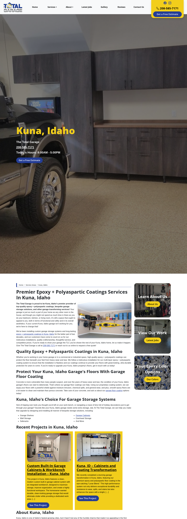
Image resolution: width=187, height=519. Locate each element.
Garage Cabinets (83, 415)
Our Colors (152, 379)
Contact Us (139, 7)
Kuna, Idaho (42, 285)
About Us (153, 304)
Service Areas (31, 285)
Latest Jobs (87, 7)
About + (69, 7)
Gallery (104, 7)
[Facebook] (165, 3)
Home (35, 7)
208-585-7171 (167, 8)
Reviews (121, 7)
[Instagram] (169, 3)
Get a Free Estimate (167, 14)
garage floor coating (114, 391)
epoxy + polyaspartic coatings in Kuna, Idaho (35, 334)
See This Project (38, 505)
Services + (52, 7)
